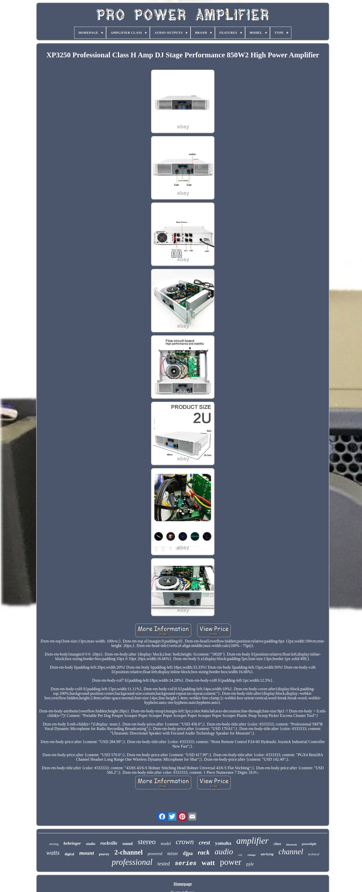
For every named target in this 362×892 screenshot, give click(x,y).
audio (224, 851)
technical (313, 854)
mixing (54, 844)
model (166, 843)
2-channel (128, 852)
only (240, 855)
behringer (72, 843)
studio (91, 844)
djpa (188, 853)
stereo (147, 841)
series (185, 863)
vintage (251, 854)
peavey (104, 854)
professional (132, 862)
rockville (108, 843)
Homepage (183, 884)
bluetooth (291, 844)
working (267, 854)
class (277, 844)
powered (155, 853)
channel (291, 851)
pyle (250, 864)
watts (53, 852)
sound (127, 843)
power (230, 862)
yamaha (223, 843)
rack (204, 852)
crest (204, 842)
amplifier (252, 841)
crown (185, 842)
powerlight (309, 844)
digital (69, 854)
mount (86, 853)
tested (163, 864)
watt (208, 863)
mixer (172, 853)
